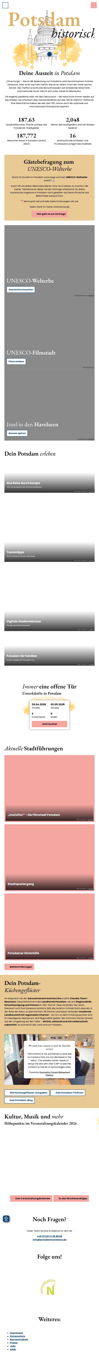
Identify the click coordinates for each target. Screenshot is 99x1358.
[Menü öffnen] (5, 5)
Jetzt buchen (49, 724)
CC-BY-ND (91, 295)
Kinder (54, 717)
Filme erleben (16, 361)
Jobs (13, 1346)
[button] (49, 706)
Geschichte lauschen (21, 289)
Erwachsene (38, 717)
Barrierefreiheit (19, 1339)
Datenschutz (17, 1336)
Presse (13, 1342)
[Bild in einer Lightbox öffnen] (49, 1289)
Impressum (16, 1333)
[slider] (47, 54)
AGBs (13, 1349)
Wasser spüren (17, 433)
